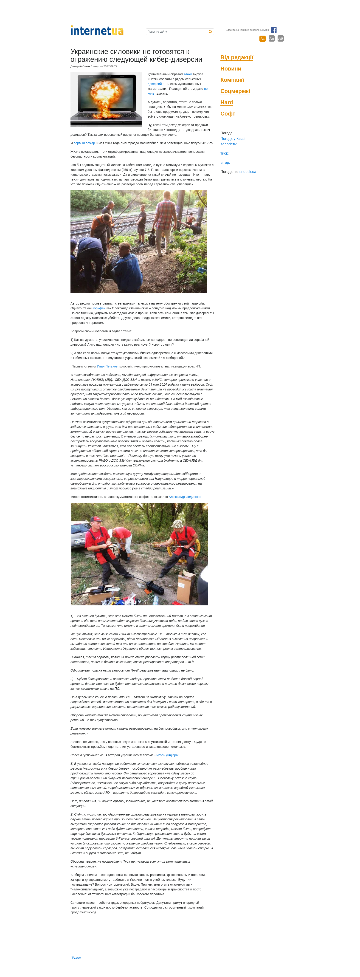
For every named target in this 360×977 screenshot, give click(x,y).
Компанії (232, 80)
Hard (226, 102)
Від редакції (236, 57)
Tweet (76, 958)
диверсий (155, 84)
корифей (99, 308)
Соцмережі (235, 91)
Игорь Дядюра (167, 755)
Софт (227, 113)
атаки (188, 74)
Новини (230, 68)
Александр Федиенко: (184, 497)
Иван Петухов (107, 366)
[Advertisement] (180, 12)
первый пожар (84, 143)
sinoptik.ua (247, 172)
